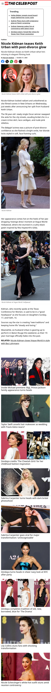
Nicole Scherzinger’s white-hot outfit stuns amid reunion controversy (25, 684)
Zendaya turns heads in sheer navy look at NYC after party (24, 573)
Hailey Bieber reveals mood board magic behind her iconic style (24, 16)
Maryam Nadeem (8, 58)
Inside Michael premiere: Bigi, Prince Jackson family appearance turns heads (23, 389)
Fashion (4, 40)
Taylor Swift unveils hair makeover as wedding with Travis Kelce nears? (24, 425)
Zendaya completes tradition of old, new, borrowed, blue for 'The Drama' (21, 610)
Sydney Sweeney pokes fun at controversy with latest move (22, 27)
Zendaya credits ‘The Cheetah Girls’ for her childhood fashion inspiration (22, 462)
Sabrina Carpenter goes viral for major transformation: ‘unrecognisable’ (20, 536)
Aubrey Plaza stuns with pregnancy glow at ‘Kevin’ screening (24, 22)
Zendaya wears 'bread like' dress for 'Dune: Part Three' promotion (25, 33)
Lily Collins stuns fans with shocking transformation (19, 647)
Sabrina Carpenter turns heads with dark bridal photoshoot (24, 499)
